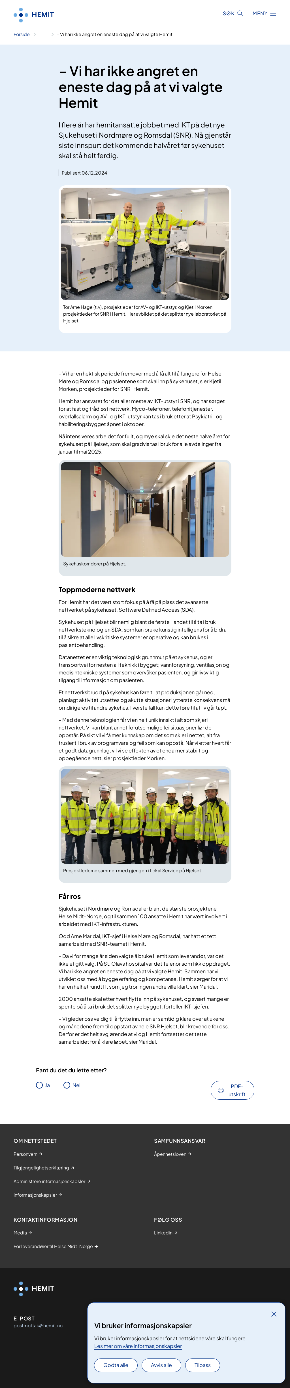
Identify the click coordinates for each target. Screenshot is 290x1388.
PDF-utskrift (237, 1090)
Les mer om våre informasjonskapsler (138, 1346)
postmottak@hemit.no (38, 1325)
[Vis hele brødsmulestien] (43, 34)
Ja (47, 1085)
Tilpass (203, 1365)
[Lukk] (273, 1313)
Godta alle (115, 1365)
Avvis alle (161, 1365)
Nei (76, 1085)
